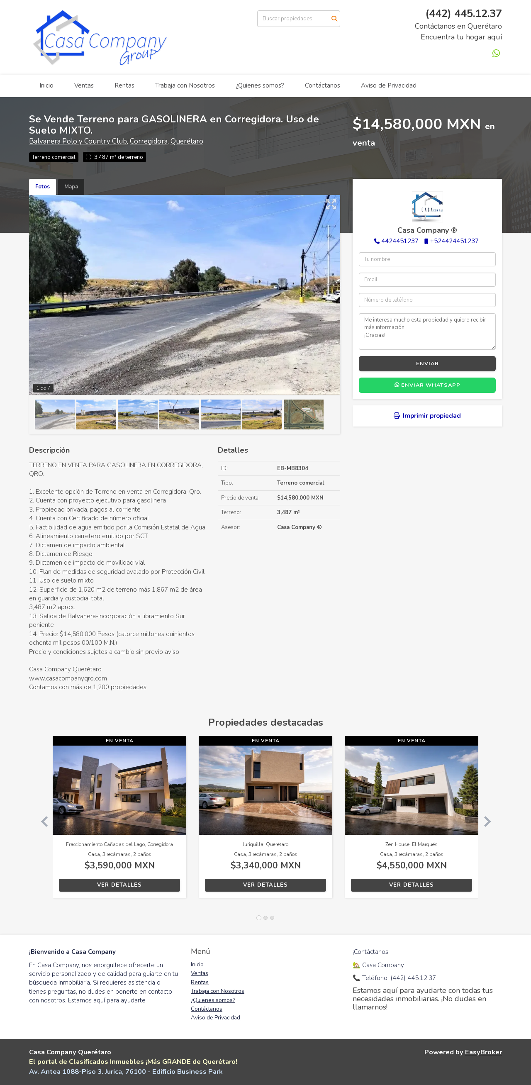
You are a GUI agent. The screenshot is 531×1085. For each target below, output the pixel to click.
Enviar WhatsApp (427, 385)
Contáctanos (322, 85)
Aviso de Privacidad (389, 85)
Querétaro (187, 141)
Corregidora (149, 141)
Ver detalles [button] (119, 885)
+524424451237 (454, 241)
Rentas (124, 85)
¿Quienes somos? (260, 85)
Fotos (42, 186)
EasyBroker (483, 1052)
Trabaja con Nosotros (185, 85)
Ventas (84, 85)
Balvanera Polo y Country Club (78, 141)
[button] (41, 821)
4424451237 (400, 241)
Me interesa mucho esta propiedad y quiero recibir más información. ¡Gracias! (427, 331)
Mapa (71, 186)
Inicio (46, 85)
